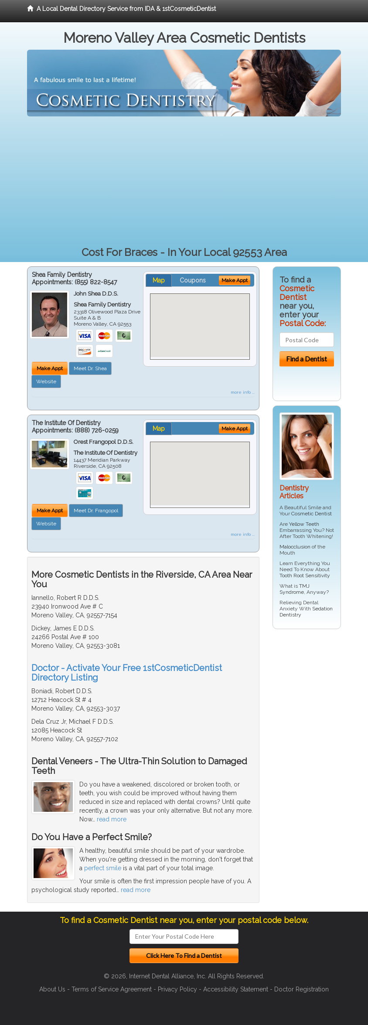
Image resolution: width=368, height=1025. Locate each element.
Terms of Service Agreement (112, 989)
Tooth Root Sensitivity (304, 575)
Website (46, 381)
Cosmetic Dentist (311, 514)
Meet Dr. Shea (90, 368)
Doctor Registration (301, 989)
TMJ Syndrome (294, 589)
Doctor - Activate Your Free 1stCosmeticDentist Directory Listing (126, 673)
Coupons (193, 280)
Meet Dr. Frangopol (96, 510)
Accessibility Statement (235, 989)
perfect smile (102, 868)
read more (111, 819)
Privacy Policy (177, 989)
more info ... (243, 392)
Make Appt (50, 368)
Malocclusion (294, 547)
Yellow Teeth (304, 524)
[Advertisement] (184, 182)
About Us (52, 989)
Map (159, 280)
